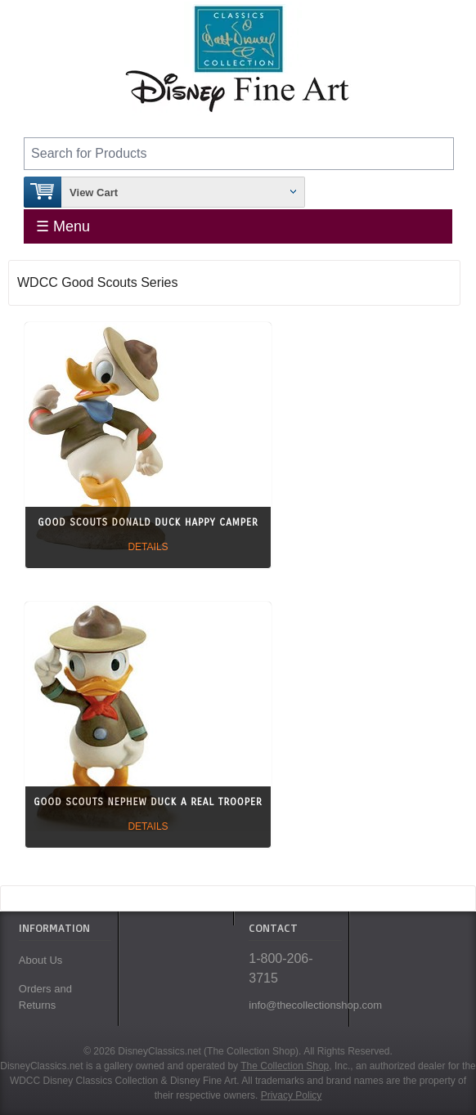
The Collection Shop (284, 1066)
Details (148, 547)
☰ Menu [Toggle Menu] (63, 226)
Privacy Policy (291, 1095)
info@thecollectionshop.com (295, 1005)
